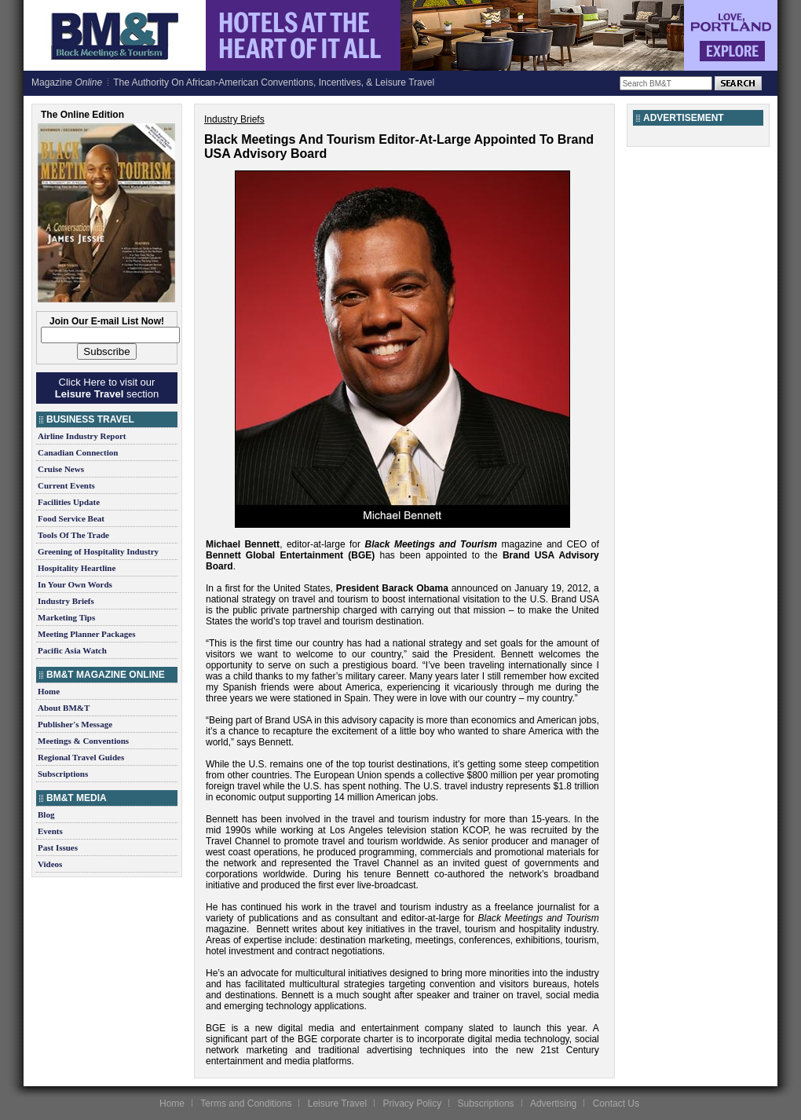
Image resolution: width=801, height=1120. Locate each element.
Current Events (66, 485)
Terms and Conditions (245, 1103)
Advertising (553, 1103)
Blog (46, 814)
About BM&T (64, 707)
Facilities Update (69, 502)
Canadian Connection (78, 452)
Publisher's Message (75, 724)
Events (50, 831)
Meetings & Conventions (83, 740)
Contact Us (616, 1103)
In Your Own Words (75, 584)
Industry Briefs (66, 601)
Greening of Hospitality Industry (98, 551)
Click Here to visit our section (107, 388)
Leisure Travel (337, 1103)
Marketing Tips (66, 617)
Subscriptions (63, 773)
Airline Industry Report (82, 436)
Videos (50, 864)
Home (49, 691)
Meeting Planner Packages (86, 634)
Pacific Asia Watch (72, 650)
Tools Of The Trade (73, 535)
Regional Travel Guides (81, 757)
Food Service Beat (71, 518)
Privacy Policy (411, 1103)
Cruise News (61, 469)
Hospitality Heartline (76, 568)
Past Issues (58, 847)
